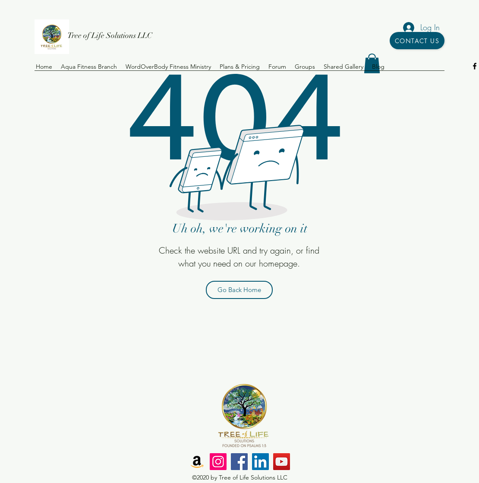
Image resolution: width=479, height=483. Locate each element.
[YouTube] (281, 461)
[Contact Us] (417, 40)
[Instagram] (218, 461)
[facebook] (474, 66)
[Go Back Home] (239, 290)
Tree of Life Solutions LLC (109, 35)
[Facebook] (239, 461)
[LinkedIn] (260, 461)
